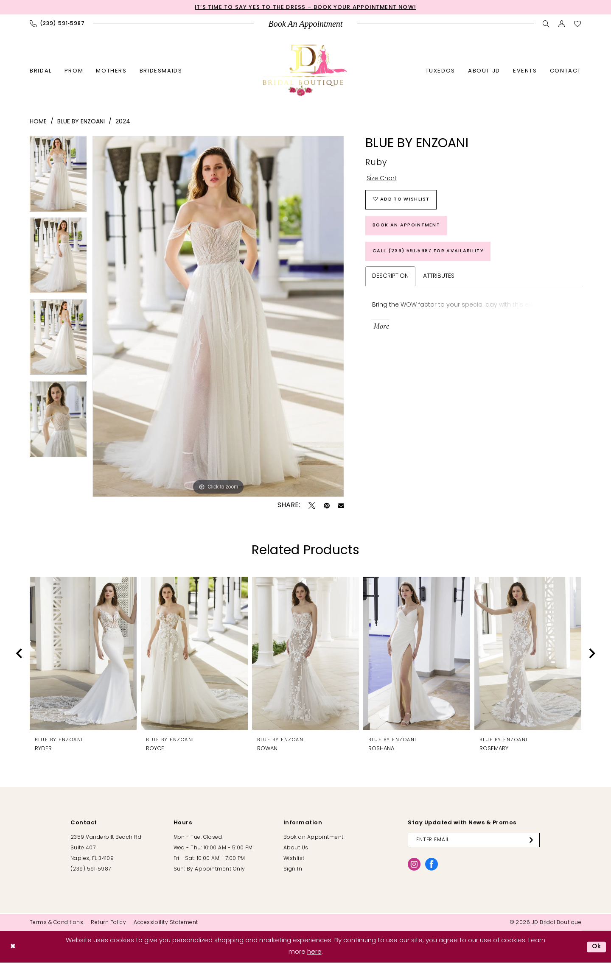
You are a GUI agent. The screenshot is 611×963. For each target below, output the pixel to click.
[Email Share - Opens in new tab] (341, 506)
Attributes (438, 277)
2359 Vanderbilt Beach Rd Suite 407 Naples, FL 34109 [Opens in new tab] (105, 848)
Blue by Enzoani (81, 122)
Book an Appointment (407, 226)
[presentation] (83, 653)
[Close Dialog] (13, 947)
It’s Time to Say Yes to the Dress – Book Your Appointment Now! (305, 7)
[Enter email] (474, 840)
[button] (562, 23)
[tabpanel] (58, 177)
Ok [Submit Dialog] (596, 947)
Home (38, 122)
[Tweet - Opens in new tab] (311, 505)
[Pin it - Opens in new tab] (327, 505)
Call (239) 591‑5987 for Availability (428, 252)
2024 (122, 122)
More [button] (381, 328)
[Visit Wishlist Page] (578, 23)
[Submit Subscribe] (534, 840)
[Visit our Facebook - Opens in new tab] (431, 864)
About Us (295, 848)
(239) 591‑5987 (90, 869)
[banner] (305, 70)
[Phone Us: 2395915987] (57, 23)
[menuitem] (57, 23)
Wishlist (294, 859)
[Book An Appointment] (305, 23)
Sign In (292, 869)
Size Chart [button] (382, 179)
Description (390, 277)
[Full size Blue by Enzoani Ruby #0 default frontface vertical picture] (218, 317)
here (314, 952)
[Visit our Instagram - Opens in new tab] (414, 864)
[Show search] (546, 23)
